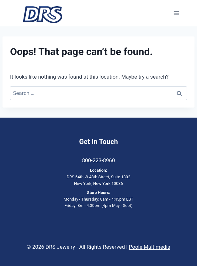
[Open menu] (176, 13)
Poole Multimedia (149, 247)
